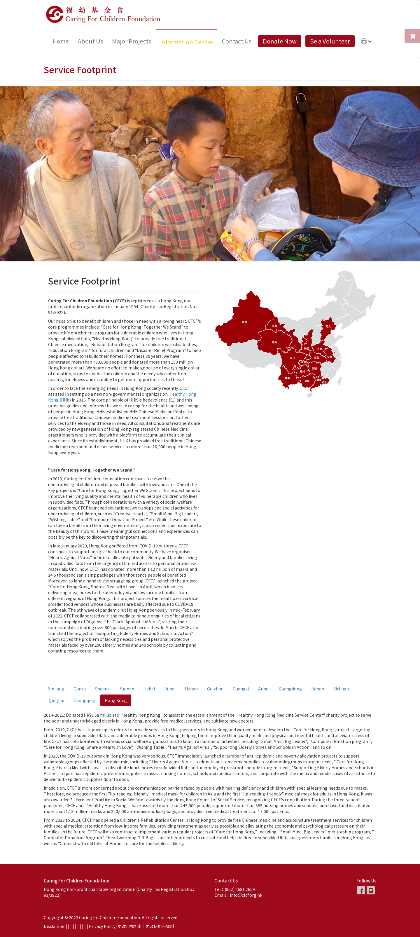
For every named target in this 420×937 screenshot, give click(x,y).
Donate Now (280, 41)
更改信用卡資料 (160, 926)
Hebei (149, 689)
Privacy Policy (102, 926)
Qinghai (56, 700)
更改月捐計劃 (130, 926)
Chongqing (84, 700)
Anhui (264, 689)
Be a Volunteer (330, 41)
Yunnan (127, 689)
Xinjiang (56, 689)
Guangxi (241, 689)
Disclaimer (54, 926)
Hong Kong (116, 700)
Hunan (191, 689)
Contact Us (237, 41)
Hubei (170, 689)
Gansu (80, 689)
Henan (317, 689)
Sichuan (341, 689)
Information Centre (186, 42)
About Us (90, 41)
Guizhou (215, 689)
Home (60, 41)
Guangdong (290, 689)
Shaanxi (103, 689)
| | (72, 926)
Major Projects (131, 41)
